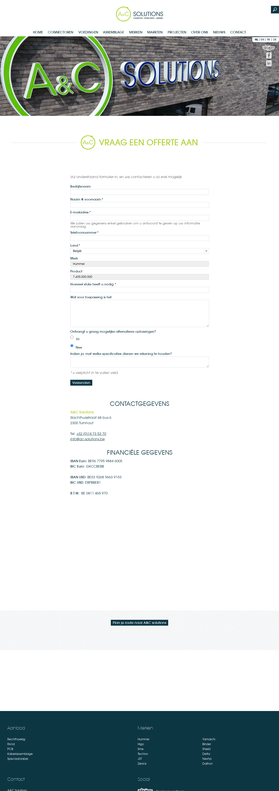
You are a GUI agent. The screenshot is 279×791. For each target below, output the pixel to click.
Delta (206, 754)
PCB (10, 749)
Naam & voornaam (86, 199)
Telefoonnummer (84, 232)
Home (38, 32)
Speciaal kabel (17, 759)
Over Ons (199, 32)
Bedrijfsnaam (80, 186)
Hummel (143, 739)
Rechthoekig (16, 739)
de (275, 39)
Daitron (207, 763)
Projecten (177, 32)
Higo (141, 744)
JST (140, 759)
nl (256, 39)
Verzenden (81, 382)
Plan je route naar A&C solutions (139, 623)
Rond (11, 744)
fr (268, 39)
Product (76, 271)
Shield (206, 749)
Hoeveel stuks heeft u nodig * (93, 284)
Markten (155, 32)
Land (75, 245)
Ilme (141, 749)
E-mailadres (80, 212)
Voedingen (88, 32)
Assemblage (113, 32)
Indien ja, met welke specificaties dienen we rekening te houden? (121, 354)
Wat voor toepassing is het (91, 297)
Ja (77, 339)
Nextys (207, 759)
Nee (79, 347)
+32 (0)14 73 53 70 (91, 434)
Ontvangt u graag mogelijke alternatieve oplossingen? (113, 331)
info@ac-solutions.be (87, 439)
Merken (135, 32)
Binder (206, 744)
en (262, 39)
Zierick (142, 763)
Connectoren (60, 32)
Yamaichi (208, 739)
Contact (238, 32)
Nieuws (219, 32)
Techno (143, 754)
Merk (74, 258)
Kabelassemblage (20, 754)
